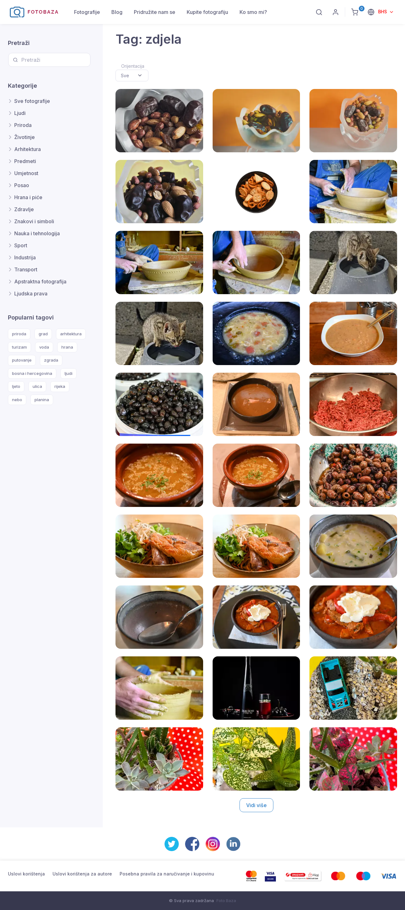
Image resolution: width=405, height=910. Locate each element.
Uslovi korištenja (26, 873)
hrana (67, 347)
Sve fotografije (32, 101)
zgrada (51, 360)
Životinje (24, 137)
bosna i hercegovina (32, 373)
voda (44, 347)
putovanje (22, 360)
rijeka (59, 386)
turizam (19, 347)
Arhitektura (27, 149)
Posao (21, 185)
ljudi (68, 373)
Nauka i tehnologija (37, 233)
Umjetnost (26, 173)
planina (41, 399)
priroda (19, 333)
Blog (116, 12)
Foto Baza (226, 900)
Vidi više (256, 805)
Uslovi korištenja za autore (82, 873)
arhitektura (71, 333)
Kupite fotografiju (207, 12)
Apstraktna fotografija (40, 281)
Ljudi (20, 113)
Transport (25, 269)
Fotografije (87, 12)
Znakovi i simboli (34, 221)
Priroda (23, 125)
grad (43, 333)
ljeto (16, 386)
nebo (17, 399)
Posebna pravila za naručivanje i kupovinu (167, 873)
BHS (383, 11)
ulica (37, 386)
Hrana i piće (28, 197)
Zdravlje (24, 209)
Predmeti (25, 161)
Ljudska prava (30, 293)
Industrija (25, 257)
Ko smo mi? (253, 12)
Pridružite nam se (154, 12)
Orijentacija (132, 66)
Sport (20, 245)
